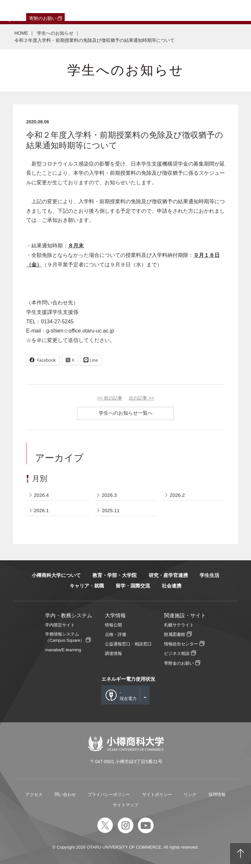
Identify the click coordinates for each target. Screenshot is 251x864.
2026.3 (109, 495)
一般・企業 (63, 10)
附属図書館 (174, 634)
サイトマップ (125, 804)
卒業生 (39, 10)
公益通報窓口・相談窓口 (128, 643)
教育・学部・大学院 (114, 575)
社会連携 (171, 585)
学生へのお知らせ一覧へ (126, 413)
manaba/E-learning (63, 649)
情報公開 (113, 624)
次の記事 (141, 398)
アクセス (33, 794)
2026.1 (41, 510)
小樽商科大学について (56, 575)
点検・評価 (115, 634)
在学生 (106, 10)
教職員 (125, 10)
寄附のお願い (43, 18)
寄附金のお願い (179, 663)
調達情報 (113, 653)
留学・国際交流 (133, 585)
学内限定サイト (60, 624)
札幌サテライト (179, 624)
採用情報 (217, 794)
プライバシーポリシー (109, 794)
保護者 (87, 10)
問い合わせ (65, 794)
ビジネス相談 (177, 653)
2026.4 (41, 495)
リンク (190, 794)
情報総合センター (181, 643)
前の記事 (109, 398)
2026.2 (177, 495)
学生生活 (209, 575)
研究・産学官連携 (168, 575)
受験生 (15, 10)
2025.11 (110, 510)
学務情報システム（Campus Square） (64, 637)
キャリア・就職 (87, 585)
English (145, 10)
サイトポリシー (157, 794)
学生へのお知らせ (55, 33)
